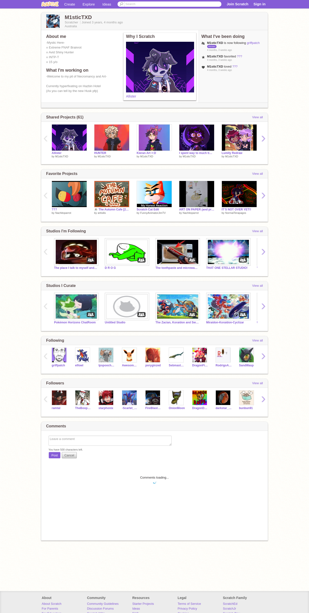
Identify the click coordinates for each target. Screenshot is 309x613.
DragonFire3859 (200, 365)
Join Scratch (237, 4)
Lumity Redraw (232, 153)
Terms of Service (189, 604)
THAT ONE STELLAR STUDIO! (227, 268)
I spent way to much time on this (196, 153)
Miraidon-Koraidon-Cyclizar (225, 322)
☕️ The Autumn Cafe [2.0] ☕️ (111, 209)
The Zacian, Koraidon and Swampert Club (177, 322)
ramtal (56, 408)
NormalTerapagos (235, 212)
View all (257, 117)
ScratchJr (229, 608)
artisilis (102, 212)
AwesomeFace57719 (130, 365)
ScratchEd (230, 604)
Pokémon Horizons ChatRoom (75, 322)
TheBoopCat (83, 408)
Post (54, 455)
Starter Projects (143, 604)
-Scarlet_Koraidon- (130, 408)
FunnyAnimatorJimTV (153, 212)
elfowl (79, 365)
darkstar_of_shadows (224, 408)
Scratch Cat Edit (148, 209)
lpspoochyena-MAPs (106, 365)
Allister (131, 96)
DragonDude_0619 (200, 408)
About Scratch (52, 604)
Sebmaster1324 (177, 365)
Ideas (106, 4)
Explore (89, 4)
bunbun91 (246, 408)
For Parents (50, 608)
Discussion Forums (100, 608)
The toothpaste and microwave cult (177, 268)
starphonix (105, 408)
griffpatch (253, 43)
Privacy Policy (187, 608)
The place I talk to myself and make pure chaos (76, 268)
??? (239, 56)
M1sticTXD (61, 156)
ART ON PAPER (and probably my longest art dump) (196, 209)
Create (69, 4)
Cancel (69, 455)
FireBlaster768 (153, 408)
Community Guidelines (103, 604)
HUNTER (100, 153)
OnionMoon (177, 408)
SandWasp (246, 365)
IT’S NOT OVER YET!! (236, 209)
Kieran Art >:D (146, 153)
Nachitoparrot (63, 212)
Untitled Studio (115, 322)
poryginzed (153, 365)
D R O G (110, 268)
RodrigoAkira (224, 365)
